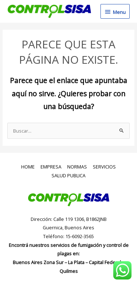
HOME (28, 166)
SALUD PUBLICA (68, 175)
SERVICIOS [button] (104, 166)
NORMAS (77, 166)
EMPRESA (51, 166)
